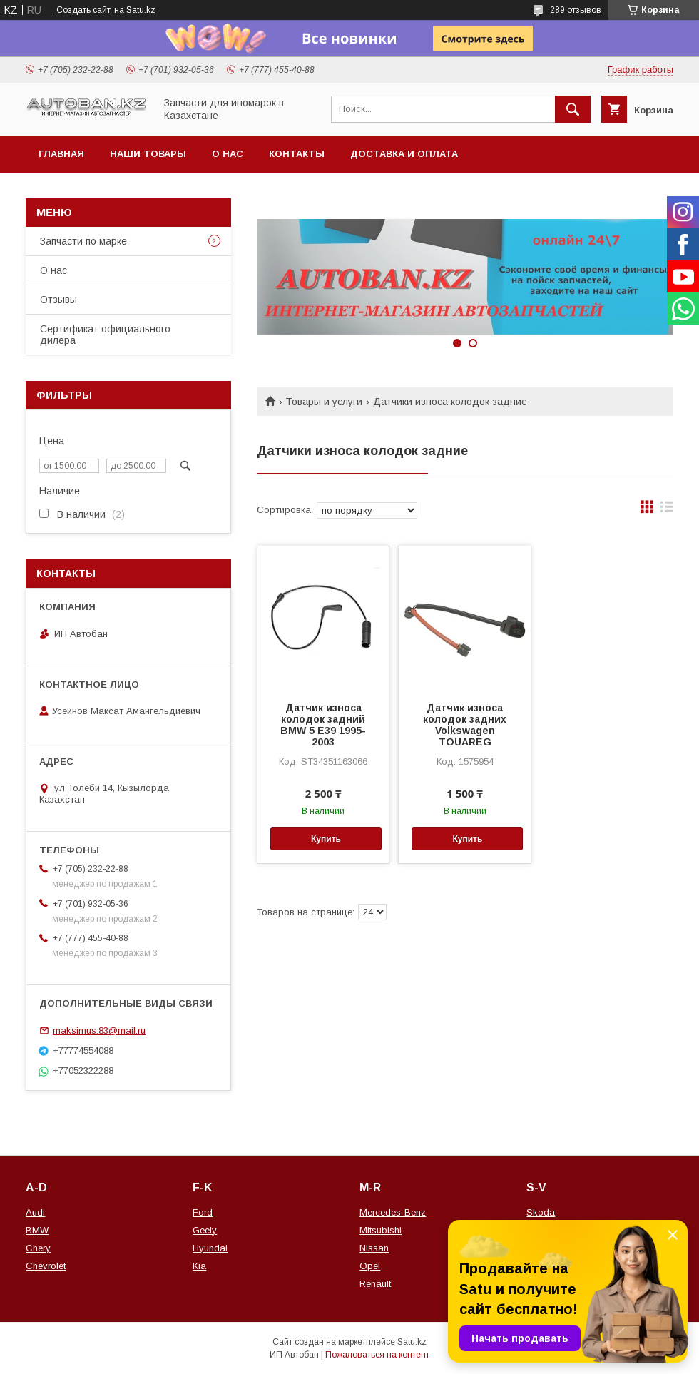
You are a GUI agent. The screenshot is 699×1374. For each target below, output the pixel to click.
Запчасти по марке (83, 241)
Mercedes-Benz (392, 1212)
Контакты (297, 153)
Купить (326, 839)
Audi (35, 1212)
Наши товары (148, 153)
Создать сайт (83, 10)
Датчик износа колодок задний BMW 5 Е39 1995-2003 (323, 725)
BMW (37, 1230)
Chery (38, 1248)
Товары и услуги (323, 401)
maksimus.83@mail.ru (99, 1030)
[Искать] (573, 109)
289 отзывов (575, 10)
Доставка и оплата (404, 153)
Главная (61, 153)
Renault (375, 1283)
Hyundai (210, 1248)
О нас (227, 153)
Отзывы (58, 299)
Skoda (540, 1212)
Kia (199, 1266)
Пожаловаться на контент (377, 1355)
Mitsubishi (380, 1230)
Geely (205, 1230)
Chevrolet (46, 1266)
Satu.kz (412, 1342)
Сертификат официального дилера (105, 334)
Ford (203, 1212)
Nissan (374, 1248)
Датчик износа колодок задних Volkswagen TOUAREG (464, 725)
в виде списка (666, 510)
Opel (369, 1266)
